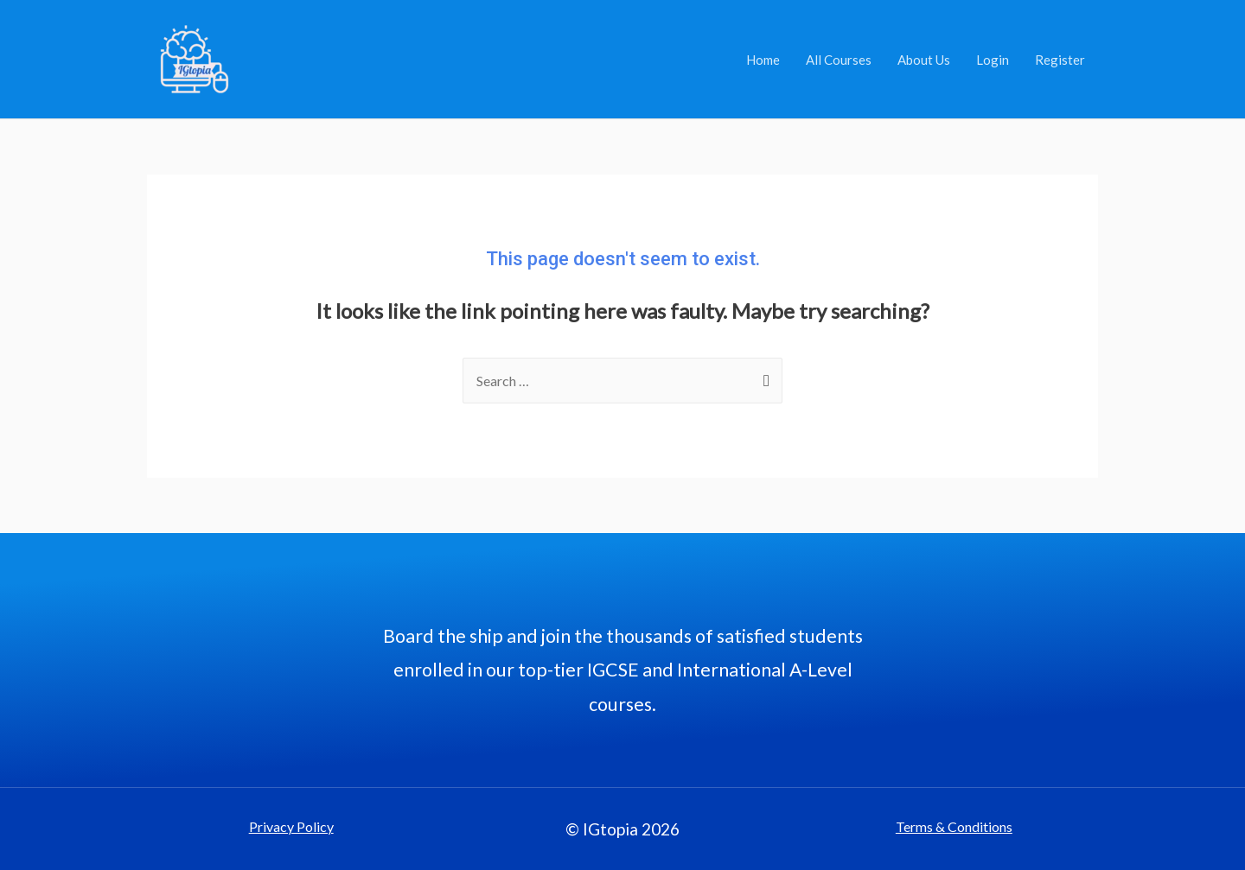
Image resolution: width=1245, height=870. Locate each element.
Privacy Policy (291, 826)
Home (763, 59)
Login (992, 59)
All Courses (839, 59)
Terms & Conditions (954, 826)
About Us (923, 59)
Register (1060, 59)
